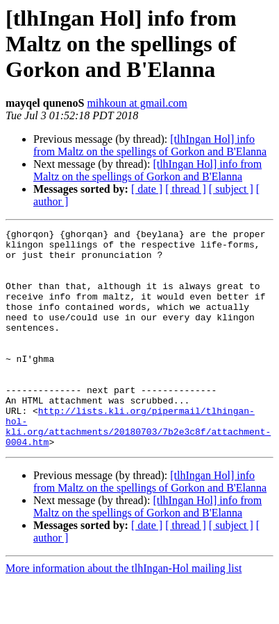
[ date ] (146, 189)
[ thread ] (185, 189)
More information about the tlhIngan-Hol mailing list (124, 612)
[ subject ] (231, 189)
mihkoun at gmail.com (137, 103)
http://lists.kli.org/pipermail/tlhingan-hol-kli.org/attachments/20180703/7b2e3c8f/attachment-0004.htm (138, 467)
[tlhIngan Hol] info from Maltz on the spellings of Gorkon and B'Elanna (150, 145)
